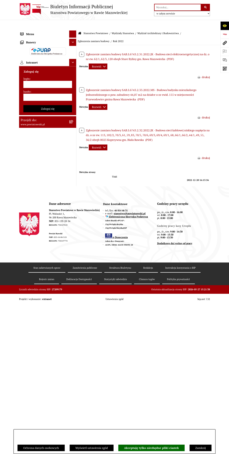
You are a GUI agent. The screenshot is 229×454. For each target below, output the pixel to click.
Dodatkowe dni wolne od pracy (174, 392)
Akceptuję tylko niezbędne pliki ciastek (151, 448)
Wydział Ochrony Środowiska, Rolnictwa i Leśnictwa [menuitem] (39, 168)
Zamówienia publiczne (85, 417)
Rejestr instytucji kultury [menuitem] (36, 213)
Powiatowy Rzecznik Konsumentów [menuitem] (43, 206)
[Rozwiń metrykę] (98, 57)
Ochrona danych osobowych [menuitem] (38, 220)
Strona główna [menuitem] (30, 32)
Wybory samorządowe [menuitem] (34, 234)
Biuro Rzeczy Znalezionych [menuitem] (38, 184)
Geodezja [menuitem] (26, 152)
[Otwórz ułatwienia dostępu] (224, 25)
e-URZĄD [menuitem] (27, 74)
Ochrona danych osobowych (41, 448)
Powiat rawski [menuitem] (29, 39)
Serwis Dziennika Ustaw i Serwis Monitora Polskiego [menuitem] (41, 142)
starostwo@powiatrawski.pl (130, 362)
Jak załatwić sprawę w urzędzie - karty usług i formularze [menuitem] (44, 98)
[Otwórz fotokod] (224, 68)
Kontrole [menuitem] (26, 227)
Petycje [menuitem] (25, 199)
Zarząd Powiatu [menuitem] (30, 53)
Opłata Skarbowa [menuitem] (31, 122)
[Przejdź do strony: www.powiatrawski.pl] (224, 43)
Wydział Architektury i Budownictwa (158, 23)
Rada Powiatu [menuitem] (29, 46)
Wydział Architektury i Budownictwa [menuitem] (43, 159)
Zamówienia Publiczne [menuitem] (35, 114)
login (26, 286)
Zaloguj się (48, 316)
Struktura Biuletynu (120, 417)
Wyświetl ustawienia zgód (91, 448)
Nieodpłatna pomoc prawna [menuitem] (38, 192)
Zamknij (200, 448)
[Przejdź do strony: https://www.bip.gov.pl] (224, 34)
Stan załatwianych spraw (46, 417)
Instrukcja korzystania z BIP (180, 417)
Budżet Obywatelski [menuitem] (33, 82)
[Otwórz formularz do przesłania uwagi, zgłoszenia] (224, 60)
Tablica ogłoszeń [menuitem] (31, 107)
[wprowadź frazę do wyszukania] (177, 7)
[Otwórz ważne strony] (224, 51)
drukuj (206, 67)
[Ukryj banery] (72, 250)
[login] (47, 292)
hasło (26, 299)
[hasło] (47, 305)
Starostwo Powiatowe (95, 23)
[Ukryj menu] (72, 24)
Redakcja (148, 417)
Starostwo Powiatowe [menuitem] (34, 67)
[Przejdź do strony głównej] (73, 9)
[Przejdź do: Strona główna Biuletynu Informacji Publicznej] (80, 23)
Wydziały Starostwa (123, 23)
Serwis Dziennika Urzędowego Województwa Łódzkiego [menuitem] (40, 131)
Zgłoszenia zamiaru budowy (93, 31)
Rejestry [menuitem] (26, 242)
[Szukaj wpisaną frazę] (205, 7)
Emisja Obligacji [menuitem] (31, 177)
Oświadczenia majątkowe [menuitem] (36, 89)
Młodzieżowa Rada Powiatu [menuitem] (38, 60)
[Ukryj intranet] (72, 270)
